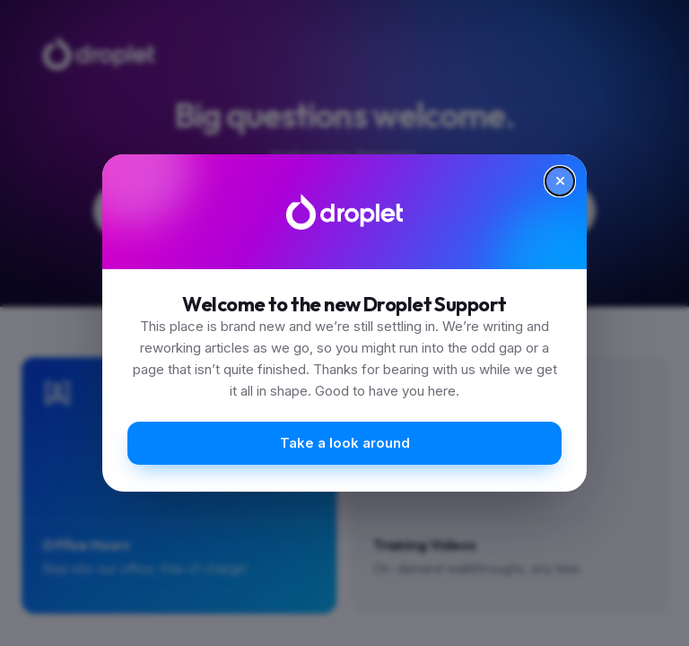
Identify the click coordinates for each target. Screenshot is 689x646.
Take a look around (345, 442)
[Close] (559, 181)
